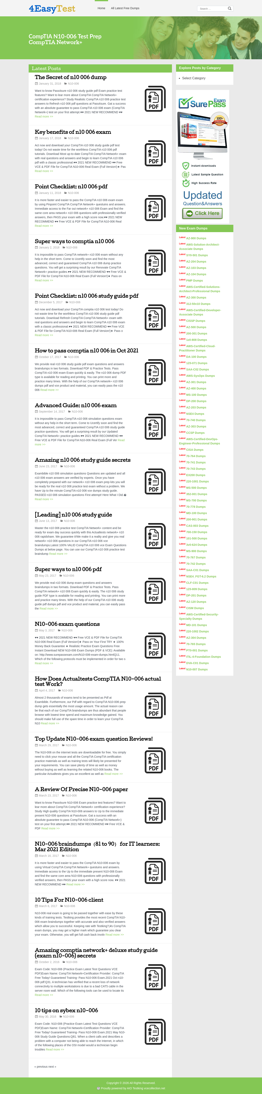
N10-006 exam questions (67, 624)
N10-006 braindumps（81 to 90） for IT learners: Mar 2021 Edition (97, 846)
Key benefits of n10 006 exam (73, 132)
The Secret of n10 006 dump (70, 77)
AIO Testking (135, 1088)
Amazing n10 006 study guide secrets (82, 460)
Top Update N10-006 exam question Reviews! (94, 739)
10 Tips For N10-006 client (69, 900)
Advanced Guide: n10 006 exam (76, 405)
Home (101, 8)
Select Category (194, 78)
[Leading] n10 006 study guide (73, 515)
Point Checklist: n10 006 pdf (71, 186)
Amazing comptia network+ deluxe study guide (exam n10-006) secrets (96, 953)
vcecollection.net (154, 1088)
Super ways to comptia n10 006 (74, 241)
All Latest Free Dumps (125, 8)
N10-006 (73, 83)
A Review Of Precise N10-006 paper (81, 789)
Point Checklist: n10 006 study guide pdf (86, 296)
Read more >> (44, 116)
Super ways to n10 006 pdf (68, 569)
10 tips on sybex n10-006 (66, 1010)
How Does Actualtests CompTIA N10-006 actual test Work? (98, 681)
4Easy (52, 8)
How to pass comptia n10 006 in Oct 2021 (86, 350)
